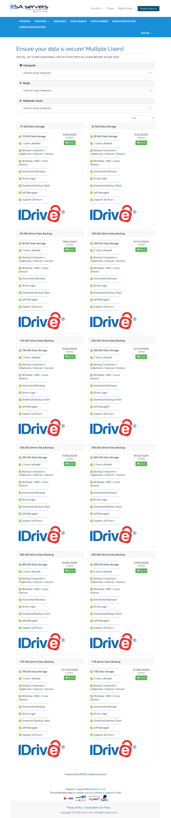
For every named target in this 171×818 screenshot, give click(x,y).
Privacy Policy (74, 807)
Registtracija (125, 8)
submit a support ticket (107, 792)
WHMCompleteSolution (92, 774)
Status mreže (99, 21)
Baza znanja (79, 21)
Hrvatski (97, 8)
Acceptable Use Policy (97, 807)
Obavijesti (60, 21)
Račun (146, 33)
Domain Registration (32, 27)
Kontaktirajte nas (124, 21)
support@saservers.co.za (91, 789)
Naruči (70, 142)
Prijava (110, 8)
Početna (24, 21)
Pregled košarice (148, 8)
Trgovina (42, 21)
